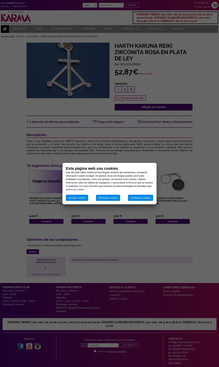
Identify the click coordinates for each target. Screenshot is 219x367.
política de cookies (75, 189)
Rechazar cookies (108, 197)
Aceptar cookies (77, 197)
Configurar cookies (141, 197)
